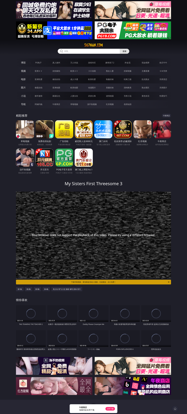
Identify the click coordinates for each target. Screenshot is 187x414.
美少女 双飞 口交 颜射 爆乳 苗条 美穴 (67, 289)
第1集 (20, 289)
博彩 (23, 62)
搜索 (124, 51)
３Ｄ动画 (92, 71)
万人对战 (74, 62)
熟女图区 (145, 87)
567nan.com (93, 45)
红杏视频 (110, 104)
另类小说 (127, 96)
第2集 (28, 289)
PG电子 (38, 62)
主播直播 (145, 71)
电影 (23, 79)
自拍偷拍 (56, 71)
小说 (23, 95)
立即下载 (110, 409)
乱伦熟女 (145, 79)
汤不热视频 (92, 104)
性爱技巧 (163, 96)
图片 (23, 87)
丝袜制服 (127, 71)
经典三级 (127, 79)
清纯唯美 (127, 87)
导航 (23, 104)
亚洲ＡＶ (38, 71)
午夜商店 (56, 104)
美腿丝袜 (110, 87)
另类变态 (163, 79)
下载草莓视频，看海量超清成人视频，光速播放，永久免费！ (120, 282)
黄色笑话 (145, 96)
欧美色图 (74, 87)
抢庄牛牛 (163, 62)
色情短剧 (127, 104)
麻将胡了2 (109, 62)
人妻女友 (74, 96)
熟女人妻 (110, 71)
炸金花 (127, 62)
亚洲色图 (56, 87)
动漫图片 (92, 87)
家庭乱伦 (56, 96)
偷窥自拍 (38, 87)
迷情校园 (110, 96)
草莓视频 (74, 104)
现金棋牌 (145, 62)
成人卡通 (74, 79)
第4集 (46, 289)
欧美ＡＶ (74, 71)
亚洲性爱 (38, 79)
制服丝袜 (110, 79)
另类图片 (163, 87)
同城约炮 (38, 104)
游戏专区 (92, 62)
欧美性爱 (92, 79)
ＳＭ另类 (163, 71)
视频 (23, 71)
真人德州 (56, 62)
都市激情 (38, 96)
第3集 (37, 289)
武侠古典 (92, 96)
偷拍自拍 (56, 79)
